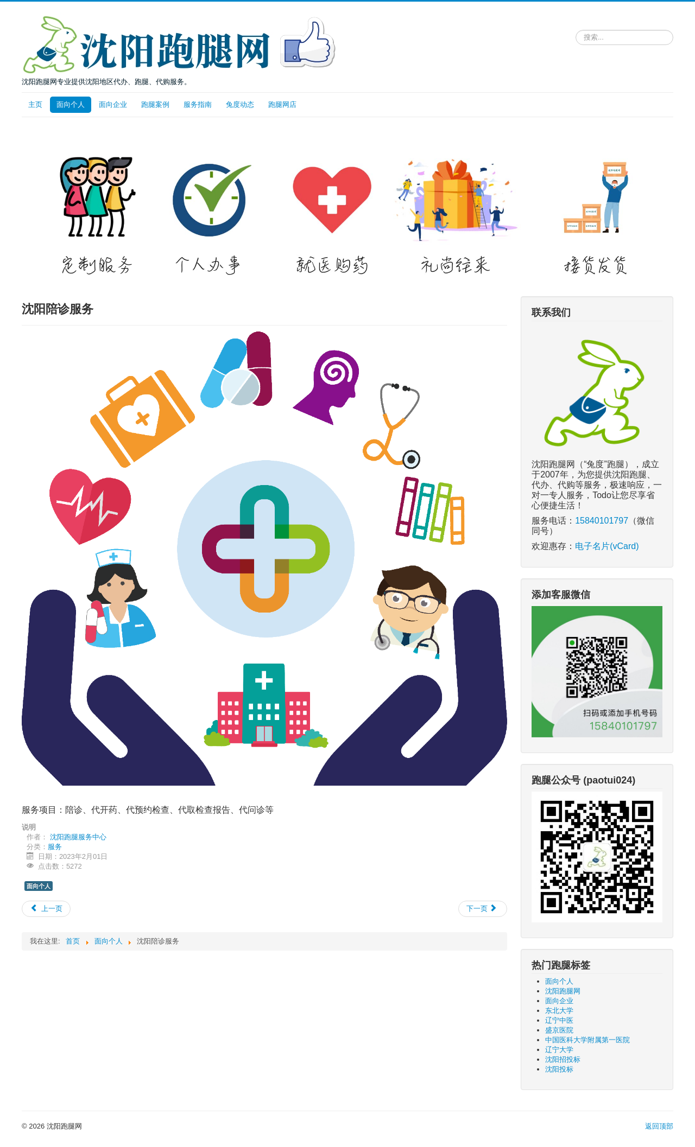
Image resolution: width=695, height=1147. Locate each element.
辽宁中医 (559, 1020)
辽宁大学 (559, 1050)
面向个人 (70, 104)
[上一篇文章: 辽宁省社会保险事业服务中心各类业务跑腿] (46, 909)
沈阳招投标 (562, 1059)
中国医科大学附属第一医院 (587, 1040)
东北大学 (559, 1010)
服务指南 (198, 104)
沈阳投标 (559, 1069)
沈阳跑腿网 (562, 991)
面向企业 (113, 104)
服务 (55, 847)
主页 (35, 104)
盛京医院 (559, 1030)
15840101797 (601, 520)
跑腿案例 (155, 104)
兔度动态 (240, 104)
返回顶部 (659, 1126)
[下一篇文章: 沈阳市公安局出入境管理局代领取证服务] (482, 909)
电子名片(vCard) (607, 546)
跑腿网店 (282, 104)
